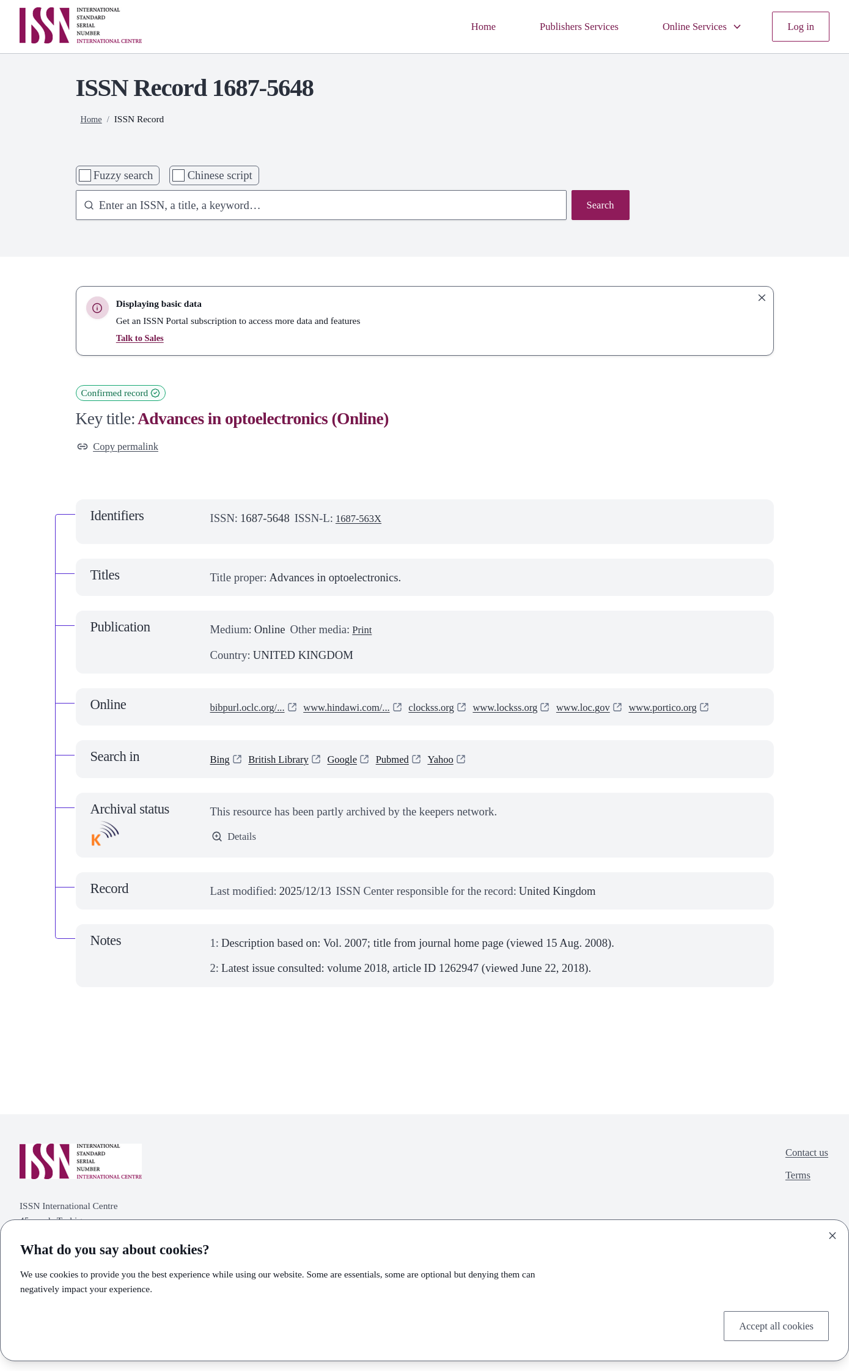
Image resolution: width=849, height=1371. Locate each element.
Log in (799, 26)
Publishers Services (562, 26)
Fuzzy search (123, 175)
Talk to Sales (141, 338)
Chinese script (220, 175)
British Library (284, 779)
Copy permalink (122, 447)
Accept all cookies (771, 1324)
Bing (221, 779)
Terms (794, 1199)
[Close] (832, 1233)
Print (363, 632)
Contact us (804, 1173)
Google (354, 779)
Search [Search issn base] (598, 206)
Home (460, 26)
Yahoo (460, 779)
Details (235, 857)
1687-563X (362, 520)
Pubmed (408, 779)
